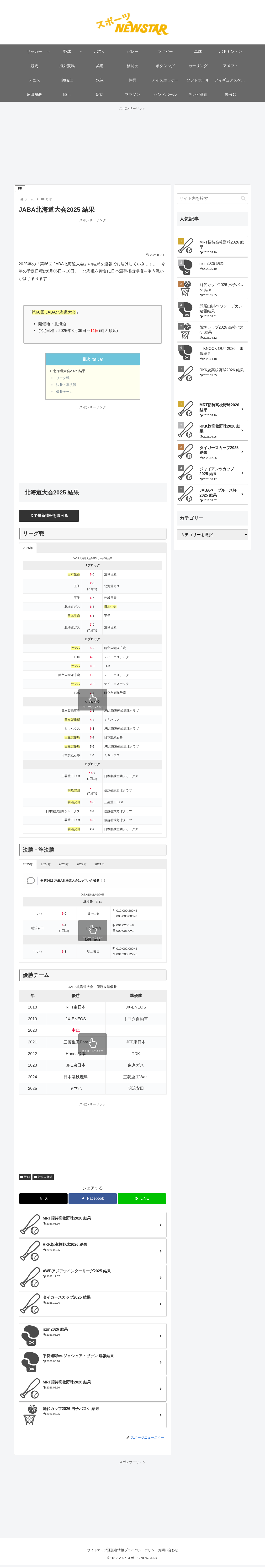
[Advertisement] (132, 145)
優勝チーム (65, 394)
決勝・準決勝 (67, 386)
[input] (212, 198)
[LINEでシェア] (142, 1200)
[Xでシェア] (43, 1200)
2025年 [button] (28, 550)
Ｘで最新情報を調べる (49, 517)
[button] (243, 198)
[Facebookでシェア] (93, 1200)
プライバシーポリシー (143, 1552)
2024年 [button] (46, 866)
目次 (86, 359)
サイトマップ (90, 1552)
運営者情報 (113, 1552)
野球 (25, 1179)
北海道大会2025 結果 (70, 371)
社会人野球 (43, 1179)
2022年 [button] (82, 866)
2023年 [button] (64, 866)
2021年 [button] (100, 866)
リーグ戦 (64, 379)
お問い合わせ (175, 1552)
